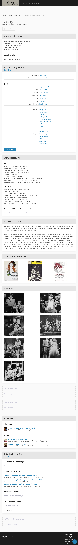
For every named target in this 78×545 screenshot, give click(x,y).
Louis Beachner (44, 90)
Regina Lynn (43, 135)
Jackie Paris (43, 116)
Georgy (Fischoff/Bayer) (15, 7)
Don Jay (41, 131)
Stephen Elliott (44, 79)
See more (9, 502)
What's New (69, 526)
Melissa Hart (43, 87)
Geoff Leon (43, 133)
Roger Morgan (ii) (45, 113)
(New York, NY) (21, 420)
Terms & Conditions (28, 542)
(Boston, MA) (18, 436)
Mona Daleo (43, 104)
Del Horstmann (44, 128)
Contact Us (69, 538)
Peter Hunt (42, 67)
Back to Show (9, 21)
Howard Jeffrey (44, 70)
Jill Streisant (43, 121)
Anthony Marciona (45, 111)
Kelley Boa (42, 102)
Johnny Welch (43, 123)
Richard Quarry (44, 99)
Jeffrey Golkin (44, 109)
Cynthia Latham (44, 96)
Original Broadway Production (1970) (14, 16)
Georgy (8, 13)
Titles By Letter (70, 529)
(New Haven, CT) (19, 431)
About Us (68, 535)
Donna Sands (43, 118)
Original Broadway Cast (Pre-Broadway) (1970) (20, 476)
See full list (7, 62)
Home (4, 7)
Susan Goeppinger (45, 126)
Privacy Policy (40, 542)
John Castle (43, 81)
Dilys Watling (43, 84)
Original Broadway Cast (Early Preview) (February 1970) (23, 472)
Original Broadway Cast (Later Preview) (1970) (20, 467)
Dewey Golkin (43, 106)
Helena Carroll (44, 93)
